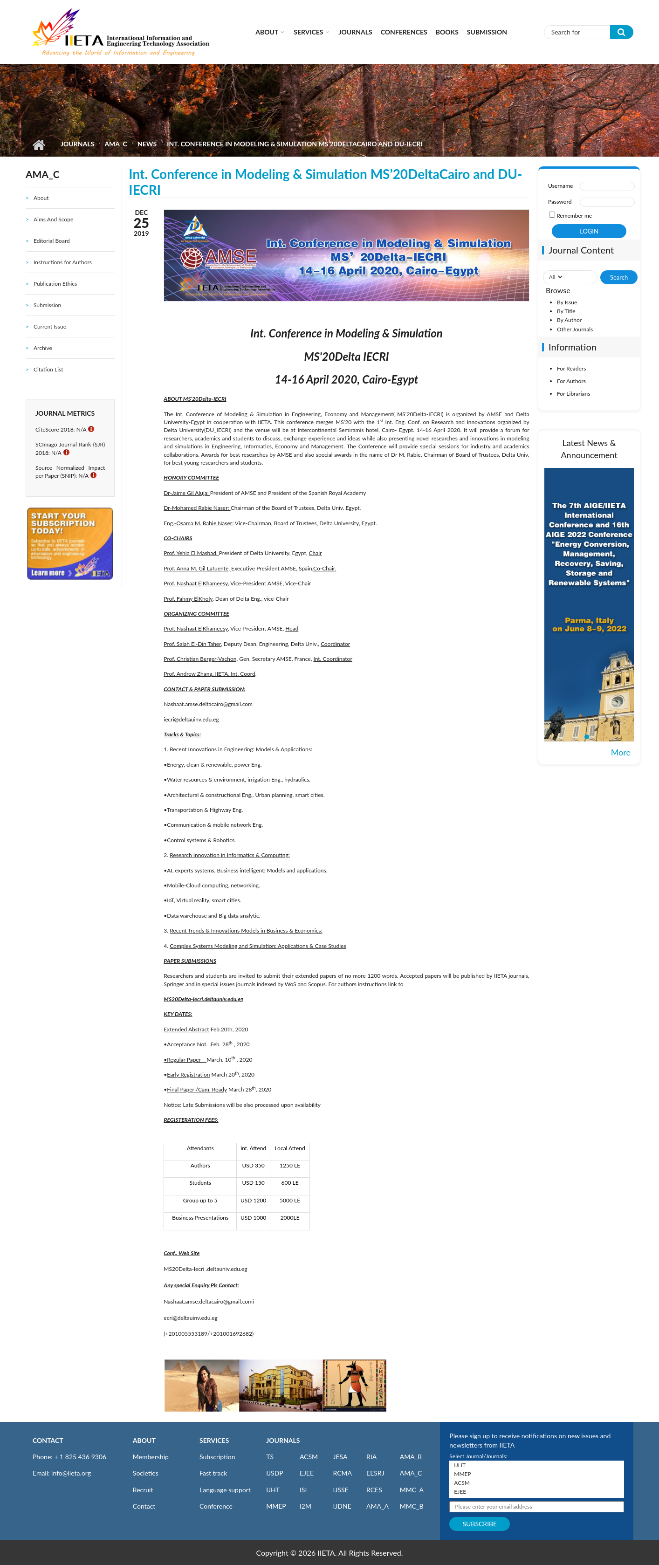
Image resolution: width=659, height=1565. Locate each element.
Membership (151, 1457)
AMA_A (377, 1506)
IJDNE (342, 1506)
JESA (340, 1457)
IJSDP (274, 1473)
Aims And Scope (53, 219)
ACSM (309, 1457)
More (621, 752)
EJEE (307, 1473)
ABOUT (144, 1440)
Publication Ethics (55, 283)
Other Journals (575, 329)
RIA (371, 1457)
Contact (144, 1506)
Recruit (143, 1490)
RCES (374, 1490)
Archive (43, 347)
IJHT (273, 1490)
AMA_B (411, 1457)
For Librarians (573, 393)
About (266, 32)
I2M (305, 1506)
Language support (225, 1490)
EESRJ (375, 1473)
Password (559, 201)
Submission (487, 32)
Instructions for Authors (63, 262)
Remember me (574, 215)
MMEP (276, 1506)
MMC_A (412, 1490)
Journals (355, 32)
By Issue (567, 302)
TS (270, 1457)
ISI (303, 1490)
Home (38, 145)
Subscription (217, 1457)
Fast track (213, 1473)
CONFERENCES (404, 32)
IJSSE (340, 1490)
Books (447, 32)
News (147, 144)
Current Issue (50, 326)
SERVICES (214, 1440)
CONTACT (48, 1440)
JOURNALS (283, 1440)
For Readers (571, 368)
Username (560, 185)
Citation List (48, 369)
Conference (216, 1506)
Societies (145, 1473)
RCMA (342, 1473)
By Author (569, 319)
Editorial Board (52, 240)
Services (308, 32)
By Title (566, 311)
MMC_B (412, 1506)
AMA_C (115, 144)
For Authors (571, 381)
